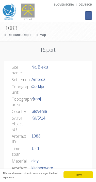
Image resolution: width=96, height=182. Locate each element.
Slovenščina (64, 4)
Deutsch (85, 4)
